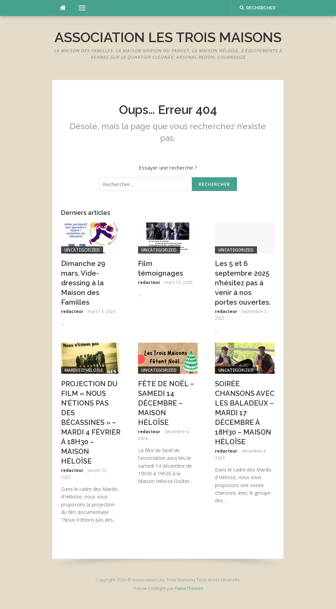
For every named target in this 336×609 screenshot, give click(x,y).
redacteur (72, 311)
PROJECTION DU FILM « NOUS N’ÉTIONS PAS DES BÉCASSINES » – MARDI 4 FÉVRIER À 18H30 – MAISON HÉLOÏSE (90, 422)
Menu (79, 7)
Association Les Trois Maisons (168, 37)
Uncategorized (82, 250)
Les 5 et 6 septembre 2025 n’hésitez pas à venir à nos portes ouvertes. (242, 282)
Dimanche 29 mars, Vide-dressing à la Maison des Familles (83, 282)
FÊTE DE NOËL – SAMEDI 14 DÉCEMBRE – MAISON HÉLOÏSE (166, 403)
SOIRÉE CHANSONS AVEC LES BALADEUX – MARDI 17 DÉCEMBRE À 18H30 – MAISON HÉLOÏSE (245, 413)
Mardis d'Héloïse (84, 370)
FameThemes (189, 588)
